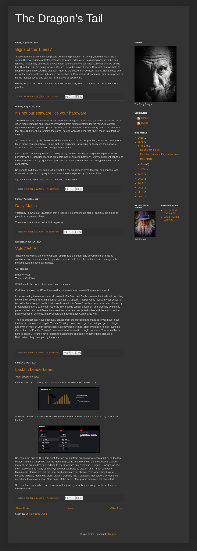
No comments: (54, 96)
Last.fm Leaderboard (34, 369)
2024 (141, 142)
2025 (141, 138)
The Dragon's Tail (59, 18)
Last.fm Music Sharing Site (171, 211)
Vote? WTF (25, 248)
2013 (141, 178)
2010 (141, 192)
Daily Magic (26, 205)
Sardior (145, 118)
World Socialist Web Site (171, 218)
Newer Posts (22, 508)
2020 (141, 174)
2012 (141, 183)
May (143, 168)
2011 (141, 187)
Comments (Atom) (38, 514)
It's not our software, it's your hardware (50, 113)
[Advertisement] (151, 261)
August (145, 146)
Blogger (112, 534)
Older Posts (116, 508)
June (143, 164)
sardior (144, 123)
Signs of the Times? (33, 49)
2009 (141, 196)
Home (70, 508)
